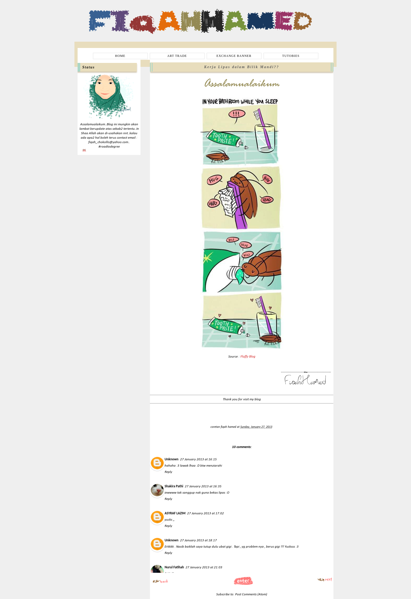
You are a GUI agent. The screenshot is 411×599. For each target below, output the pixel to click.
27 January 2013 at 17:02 (205, 513)
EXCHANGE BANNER (234, 56)
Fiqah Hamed (103, 12)
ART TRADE (177, 56)
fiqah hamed (229, 427)
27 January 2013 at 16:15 (198, 459)
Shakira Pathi (174, 486)
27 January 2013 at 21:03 (204, 567)
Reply (168, 472)
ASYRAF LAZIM (175, 513)
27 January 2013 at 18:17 (198, 540)
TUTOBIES (291, 56)
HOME (120, 56)
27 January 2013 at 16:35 (203, 486)
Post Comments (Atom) (251, 594)
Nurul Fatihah (174, 567)
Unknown (172, 459)
